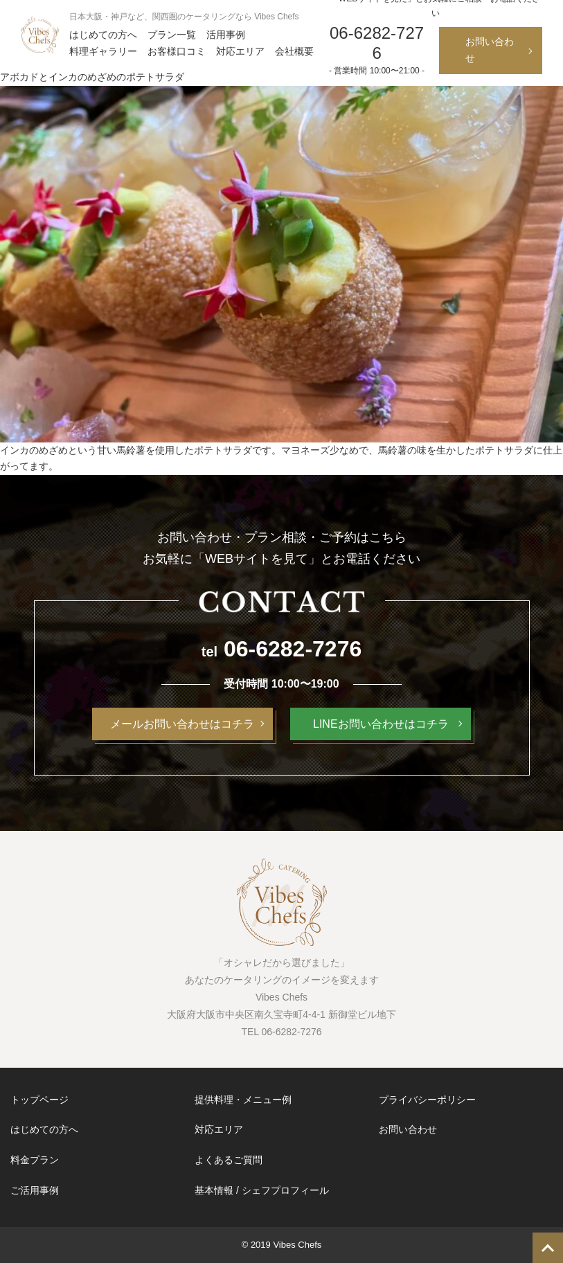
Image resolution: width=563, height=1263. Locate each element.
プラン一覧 (172, 34)
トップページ (39, 1099)
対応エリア (240, 51)
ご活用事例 (34, 1190)
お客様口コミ (177, 51)
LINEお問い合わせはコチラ (381, 724)
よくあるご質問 (228, 1159)
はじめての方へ (103, 34)
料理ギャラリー (103, 51)
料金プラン (34, 1159)
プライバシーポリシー (427, 1099)
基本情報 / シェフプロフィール (262, 1190)
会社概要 (294, 51)
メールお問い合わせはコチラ (182, 724)
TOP (548, 1248)
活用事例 (225, 34)
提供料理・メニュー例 (243, 1099)
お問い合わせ (489, 50)
